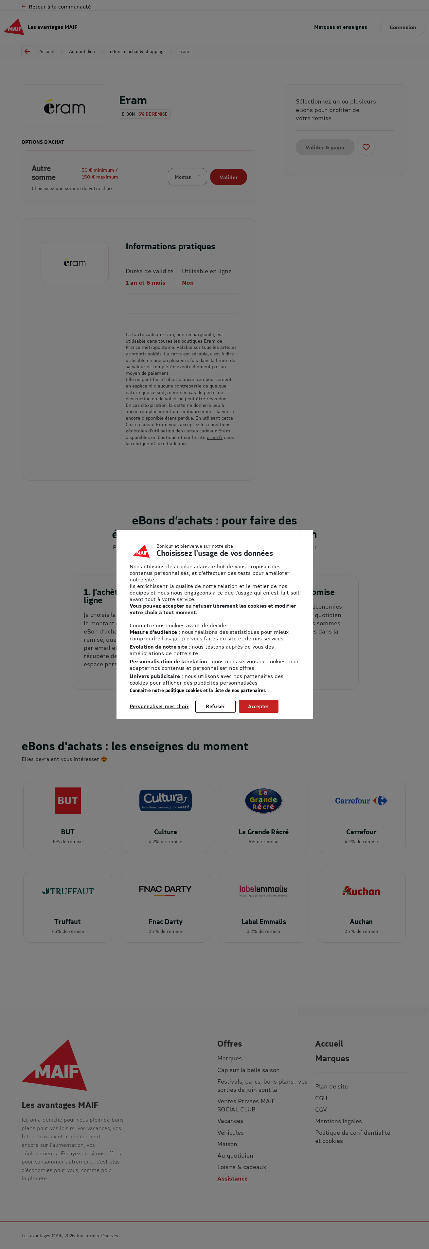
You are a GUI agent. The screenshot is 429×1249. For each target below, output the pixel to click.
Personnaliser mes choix (159, 706)
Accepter (258, 706)
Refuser (215, 706)
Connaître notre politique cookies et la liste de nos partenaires (198, 690)
